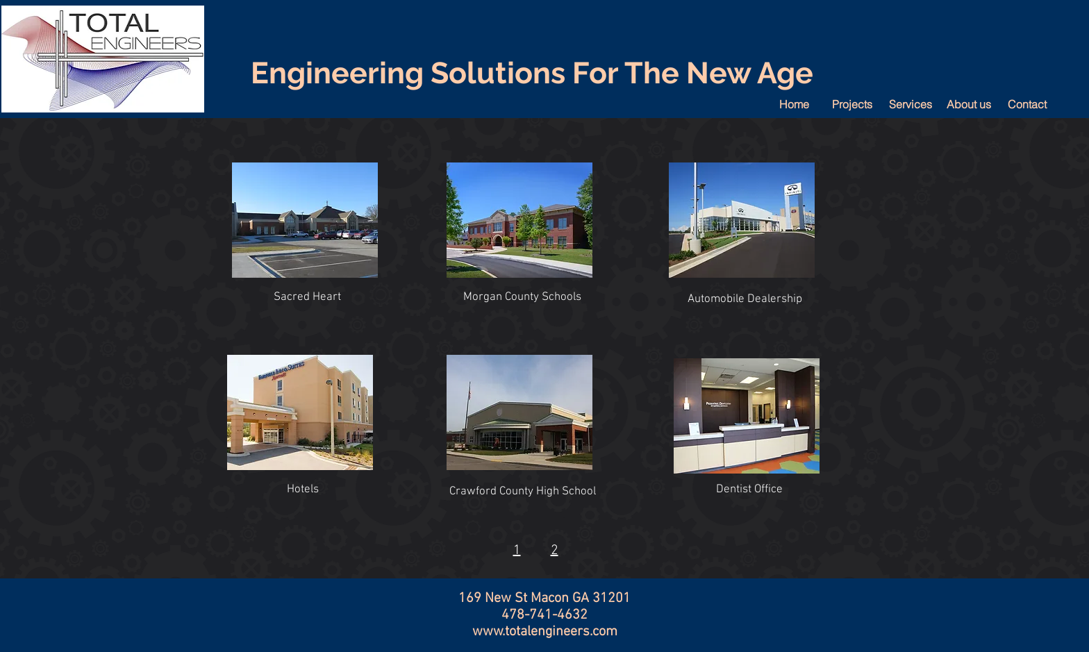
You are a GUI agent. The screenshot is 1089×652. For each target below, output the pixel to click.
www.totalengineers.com (544, 632)
